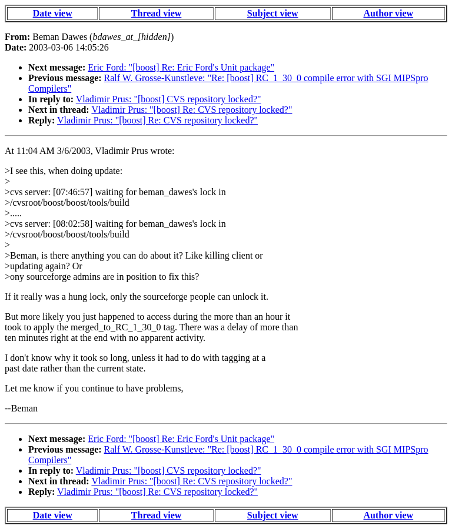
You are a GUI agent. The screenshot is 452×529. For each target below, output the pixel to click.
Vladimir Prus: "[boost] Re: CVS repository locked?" (191, 110)
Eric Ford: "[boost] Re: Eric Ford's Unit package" (181, 67)
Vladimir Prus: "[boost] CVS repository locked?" (168, 99)
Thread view (156, 13)
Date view (52, 13)
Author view (389, 13)
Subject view (272, 13)
